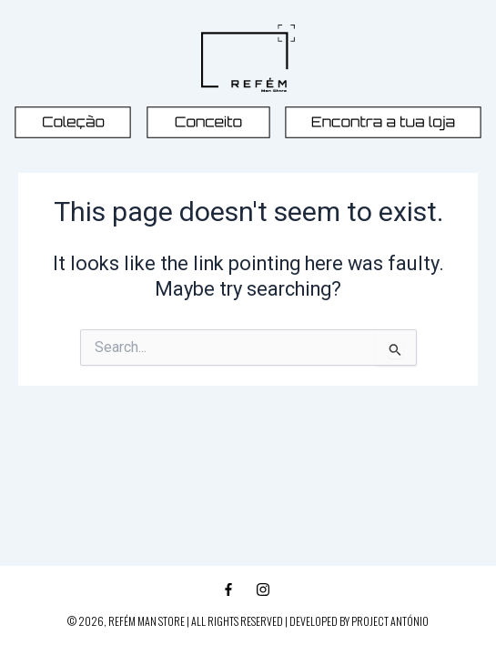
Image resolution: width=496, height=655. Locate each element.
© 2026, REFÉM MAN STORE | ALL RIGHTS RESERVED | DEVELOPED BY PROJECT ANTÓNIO (248, 621)
